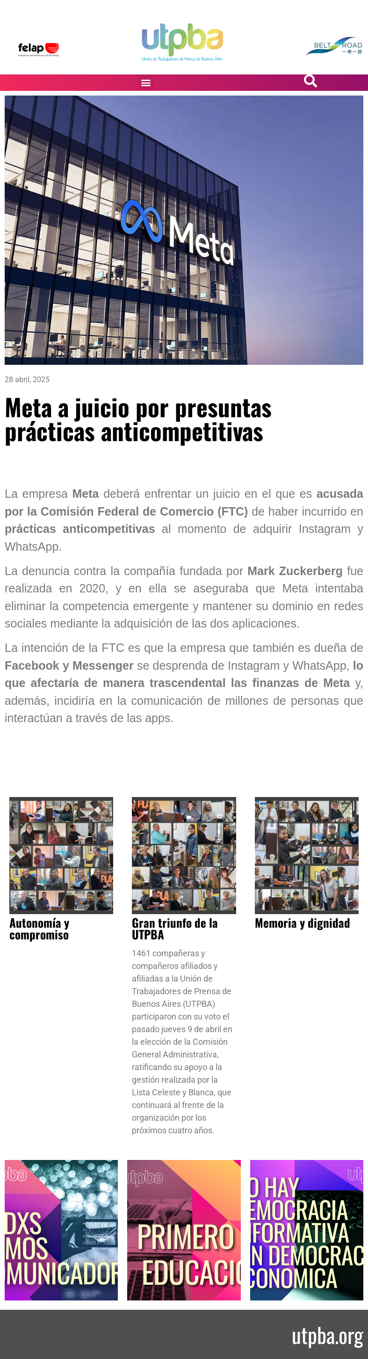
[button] (146, 82)
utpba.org (327, 1334)
